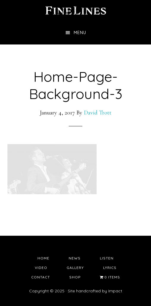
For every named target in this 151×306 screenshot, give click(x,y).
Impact (115, 291)
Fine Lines (75, 10)
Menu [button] (80, 32)
